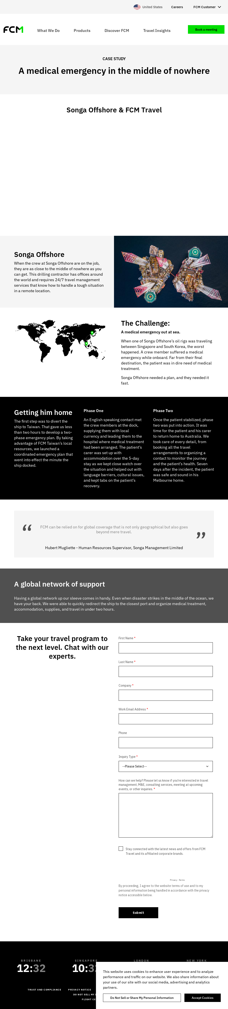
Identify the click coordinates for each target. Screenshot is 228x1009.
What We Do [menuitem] (48, 30)
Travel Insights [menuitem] (157, 30)
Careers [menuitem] (177, 7)
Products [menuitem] (82, 30)
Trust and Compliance (44, 989)
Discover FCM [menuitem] (117, 30)
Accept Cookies (202, 998)
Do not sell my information (93, 994)
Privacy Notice (79, 989)
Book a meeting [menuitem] (206, 30)
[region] (162, 985)
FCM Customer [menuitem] (204, 7)
